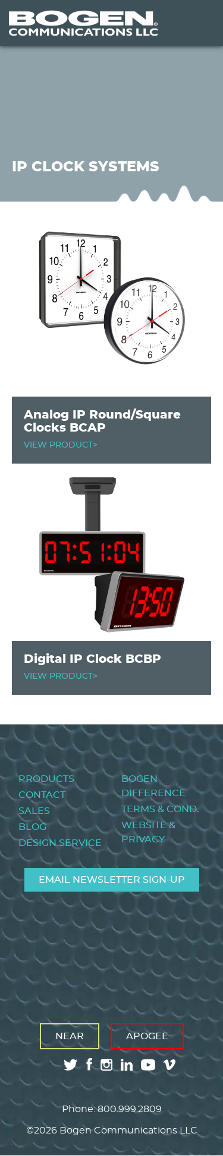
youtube (148, 1065)
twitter (71, 1065)
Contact (41, 795)
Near (69, 1036)
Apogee (147, 1036)
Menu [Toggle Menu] (195, 23)
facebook (89, 1064)
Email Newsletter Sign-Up (112, 879)
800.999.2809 (130, 1109)
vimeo (171, 1065)
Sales (34, 811)
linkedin (127, 1065)
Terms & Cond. (160, 809)
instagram (106, 1065)
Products (46, 779)
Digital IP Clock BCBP (92, 659)
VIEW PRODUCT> (61, 444)
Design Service (60, 843)
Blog (32, 827)
